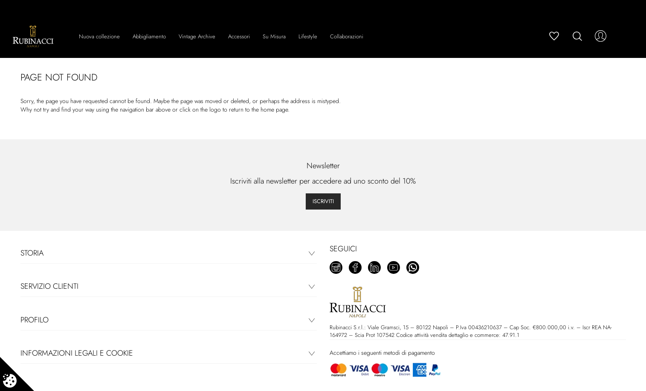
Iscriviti (323, 201)
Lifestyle (307, 36)
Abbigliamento (149, 36)
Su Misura (274, 36)
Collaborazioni (346, 36)
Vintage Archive (197, 36)
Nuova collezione (99, 36)
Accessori (239, 36)
